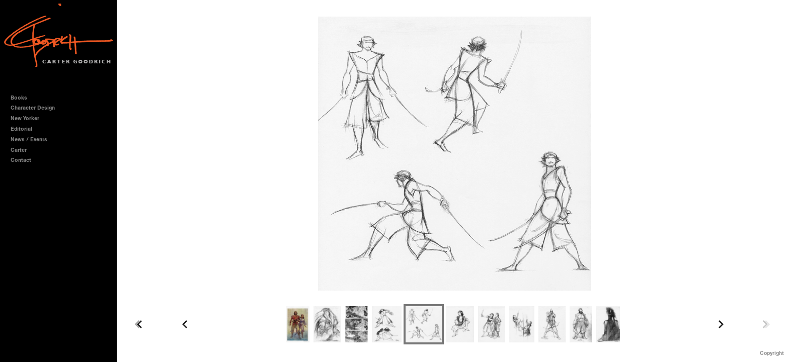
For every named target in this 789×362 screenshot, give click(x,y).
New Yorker (25, 118)
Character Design (36, 108)
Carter (19, 150)
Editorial (21, 129)
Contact (21, 160)
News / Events (29, 139)
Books (22, 98)
